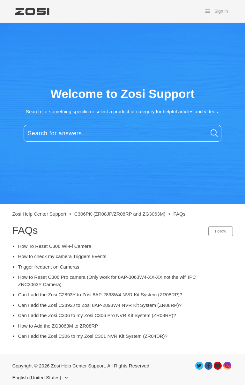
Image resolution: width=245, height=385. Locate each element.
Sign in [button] (221, 11)
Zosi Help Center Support (39, 214)
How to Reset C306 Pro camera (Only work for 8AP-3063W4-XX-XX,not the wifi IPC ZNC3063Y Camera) (107, 280)
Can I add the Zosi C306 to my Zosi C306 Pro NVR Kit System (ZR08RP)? (97, 315)
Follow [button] (220, 231)
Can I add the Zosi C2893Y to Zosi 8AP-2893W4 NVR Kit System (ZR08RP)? (100, 294)
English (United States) (37, 377)
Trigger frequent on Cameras (48, 267)
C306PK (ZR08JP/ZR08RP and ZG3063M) (120, 214)
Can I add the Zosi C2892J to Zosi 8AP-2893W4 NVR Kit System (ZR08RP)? (100, 305)
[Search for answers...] (122, 133)
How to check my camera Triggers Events (62, 256)
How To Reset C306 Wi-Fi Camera (54, 246)
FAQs (180, 214)
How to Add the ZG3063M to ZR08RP (58, 326)
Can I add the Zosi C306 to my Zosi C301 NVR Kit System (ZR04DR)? (92, 336)
